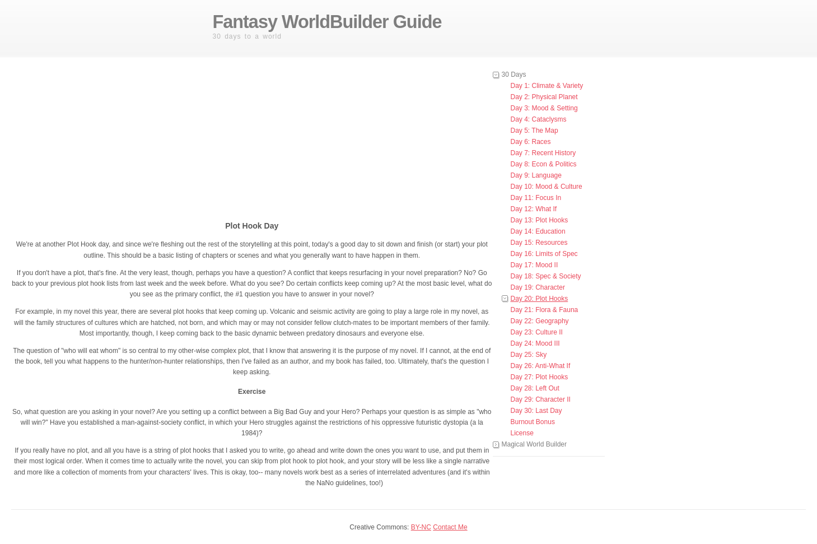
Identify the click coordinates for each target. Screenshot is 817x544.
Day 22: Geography (540, 321)
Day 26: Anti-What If (541, 366)
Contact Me (450, 527)
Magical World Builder (534, 444)
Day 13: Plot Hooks (539, 220)
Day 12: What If (534, 209)
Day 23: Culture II (537, 332)
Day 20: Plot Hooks (539, 299)
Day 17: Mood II (534, 265)
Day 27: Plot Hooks (539, 377)
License (522, 433)
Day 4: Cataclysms (539, 119)
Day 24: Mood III (535, 343)
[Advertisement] (297, 139)
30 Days (514, 74)
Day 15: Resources (539, 243)
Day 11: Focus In (536, 198)
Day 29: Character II (541, 399)
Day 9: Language (536, 175)
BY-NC (421, 527)
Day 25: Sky (529, 355)
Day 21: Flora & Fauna (544, 310)
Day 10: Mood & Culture (546, 186)
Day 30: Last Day (536, 411)
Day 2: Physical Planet (544, 97)
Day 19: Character (538, 287)
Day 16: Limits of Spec (544, 254)
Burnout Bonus (533, 422)
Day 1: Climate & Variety (547, 86)
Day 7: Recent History (543, 153)
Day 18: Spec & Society (546, 276)
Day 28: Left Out (535, 388)
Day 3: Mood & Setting (544, 108)
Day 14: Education (538, 231)
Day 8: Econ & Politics (544, 164)
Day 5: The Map (534, 130)
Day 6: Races (531, 142)
